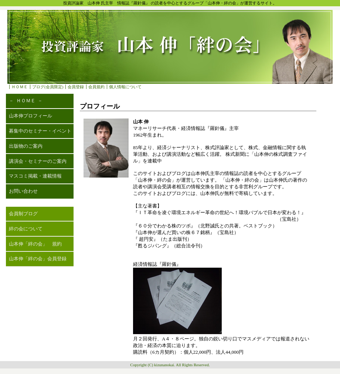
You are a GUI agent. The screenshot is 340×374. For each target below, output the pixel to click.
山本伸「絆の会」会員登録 (38, 258)
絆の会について (25, 228)
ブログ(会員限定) (47, 87)
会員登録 (76, 87)
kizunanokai (164, 365)
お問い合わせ (23, 191)
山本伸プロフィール (30, 116)
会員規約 (96, 87)
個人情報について (125, 87)
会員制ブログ (23, 213)
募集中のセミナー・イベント (40, 131)
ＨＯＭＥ (19, 87)
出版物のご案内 (25, 146)
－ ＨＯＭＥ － (25, 100)
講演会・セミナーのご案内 (38, 161)
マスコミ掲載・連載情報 (35, 176)
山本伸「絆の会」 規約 (35, 244)
